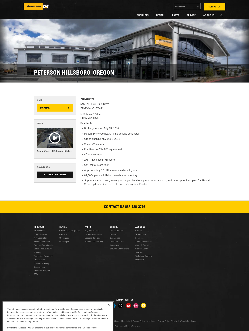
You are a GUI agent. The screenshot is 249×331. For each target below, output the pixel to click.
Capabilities (115, 238)
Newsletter (139, 260)
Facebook (105, 305)
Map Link (45, 108)
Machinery (180, 7)
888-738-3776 (135, 207)
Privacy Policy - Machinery (144, 321)
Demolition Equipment (43, 256)
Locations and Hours (93, 234)
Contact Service (117, 231)
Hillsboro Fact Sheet (55, 175)
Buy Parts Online (92, 231)
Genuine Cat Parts (92, 238)
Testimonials (140, 234)
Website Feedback (188, 321)
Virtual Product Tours (43, 249)
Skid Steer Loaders (42, 242)
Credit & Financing (143, 245)
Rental (160, 15)
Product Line (39, 260)
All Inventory (39, 231)
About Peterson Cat (143, 242)
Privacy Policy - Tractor (167, 321)
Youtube (128, 305)
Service (191, 15)
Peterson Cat (36, 6)
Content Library (141, 249)
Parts (175, 15)
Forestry (37, 252)
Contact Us (215, 7)
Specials (138, 252)
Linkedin (113, 305)
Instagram (135, 305)
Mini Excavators (40, 238)
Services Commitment (119, 249)
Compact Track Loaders (44, 245)
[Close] (108, 314)
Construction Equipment (69, 231)
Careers (138, 231)
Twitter (120, 305)
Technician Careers (143, 256)
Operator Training (41, 263)
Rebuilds (114, 234)
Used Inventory (40, 234)
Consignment (39, 267)
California (63, 234)
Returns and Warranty (94, 242)
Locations (139, 238)
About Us (209, 15)
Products (143, 15)
